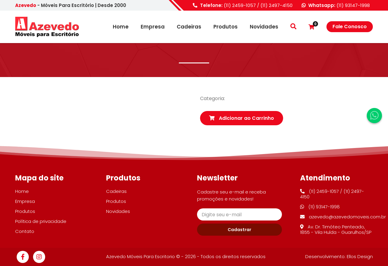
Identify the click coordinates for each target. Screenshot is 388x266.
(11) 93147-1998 (353, 5)
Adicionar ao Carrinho (241, 118)
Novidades (264, 26)
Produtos (225, 26)
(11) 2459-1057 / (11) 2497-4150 (258, 5)
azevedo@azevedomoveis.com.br (343, 217)
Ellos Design (360, 256)
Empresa (153, 26)
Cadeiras (189, 26)
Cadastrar (239, 230)
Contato (24, 231)
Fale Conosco (350, 26)
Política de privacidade (40, 221)
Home (121, 26)
